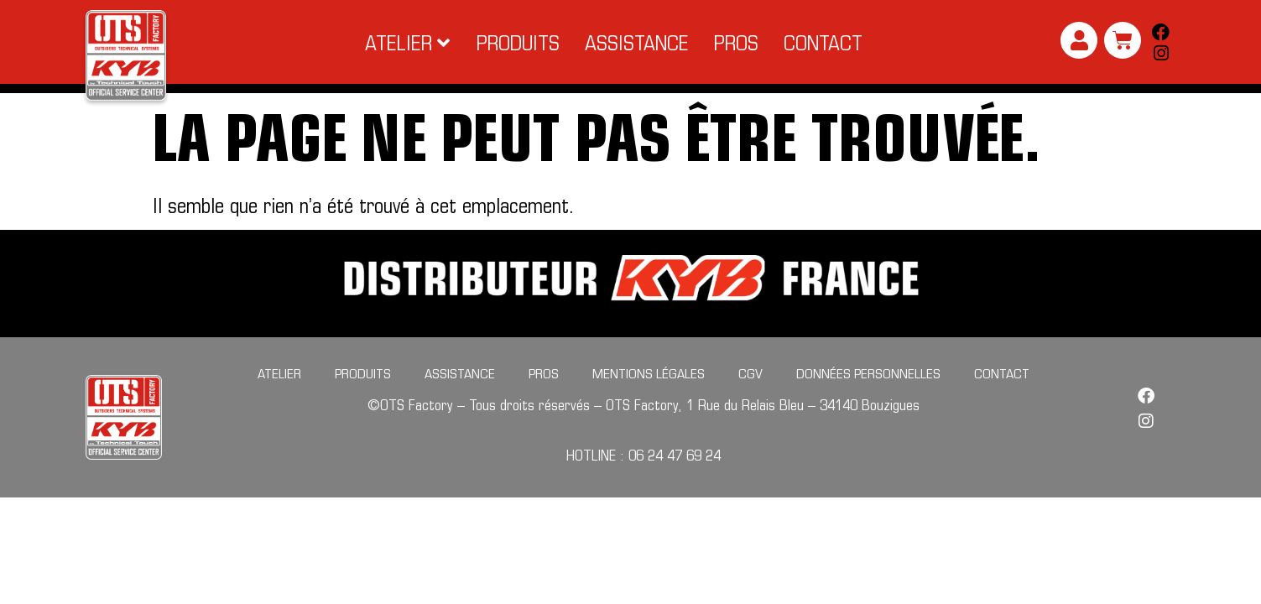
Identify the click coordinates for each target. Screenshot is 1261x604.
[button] (408, 42)
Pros (544, 397)
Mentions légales (648, 397)
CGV (750, 397)
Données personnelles (868, 397)
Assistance (460, 397)
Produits (363, 397)
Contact (1001, 397)
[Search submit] (1157, 101)
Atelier (279, 397)
